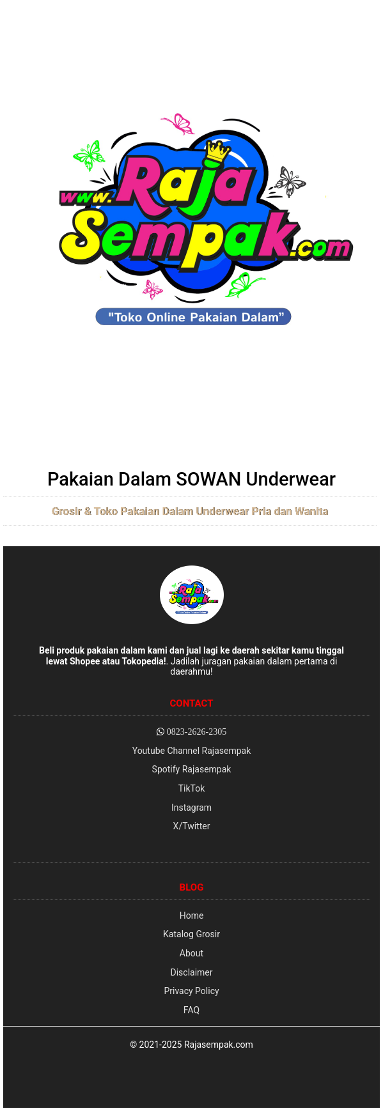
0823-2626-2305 (196, 731)
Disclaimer (191, 972)
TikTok (191, 788)
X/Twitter (191, 826)
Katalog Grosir (191, 934)
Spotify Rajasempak (191, 769)
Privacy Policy (191, 991)
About (191, 953)
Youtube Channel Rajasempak (191, 751)
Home (192, 915)
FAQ (191, 1010)
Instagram (191, 807)
